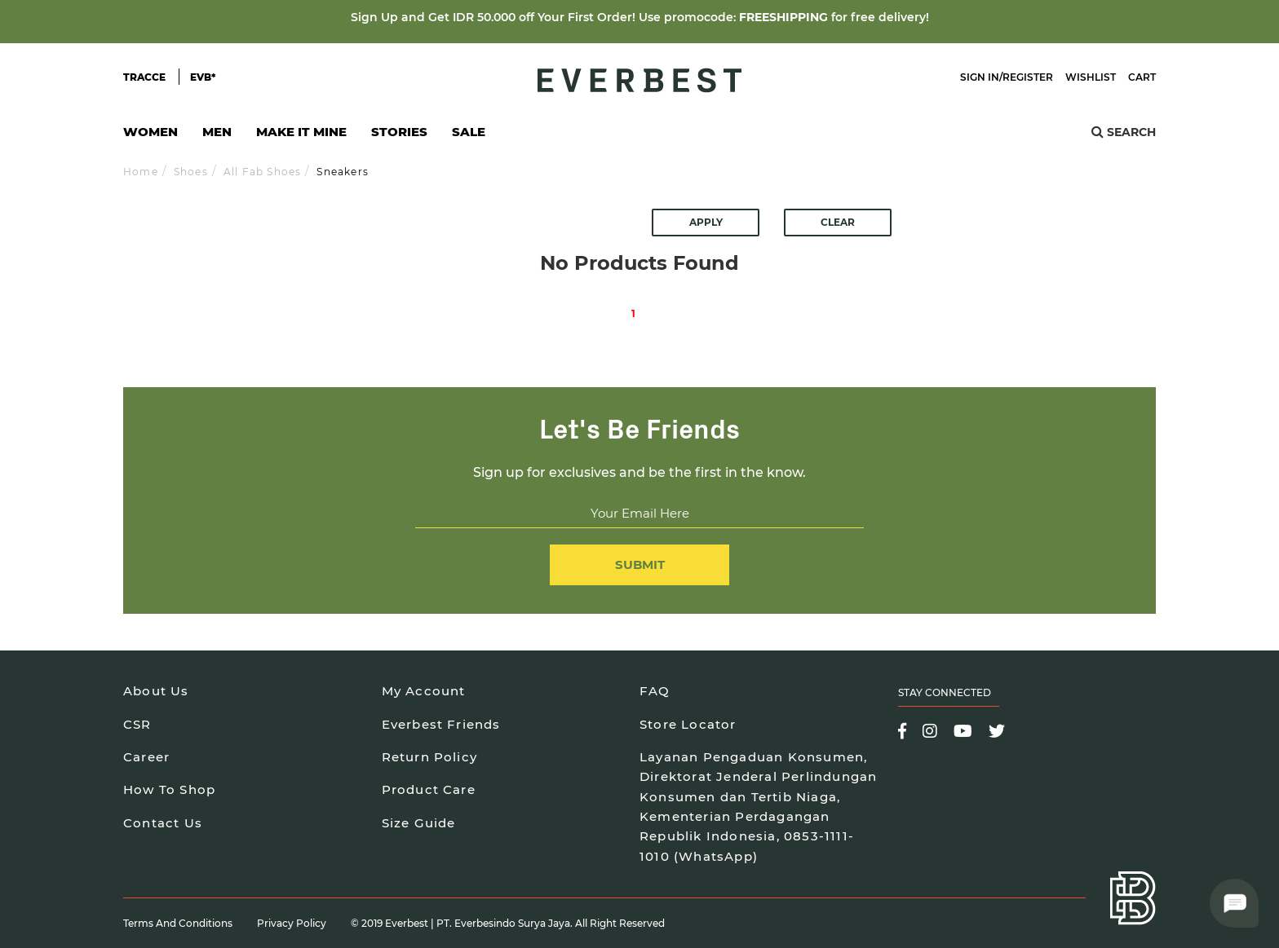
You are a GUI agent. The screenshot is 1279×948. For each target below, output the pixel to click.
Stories (399, 131)
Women (150, 136)
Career (146, 757)
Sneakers (342, 171)
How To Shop (169, 789)
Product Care (429, 789)
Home (140, 171)
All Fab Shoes (262, 171)
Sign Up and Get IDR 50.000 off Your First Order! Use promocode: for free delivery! (640, 17)
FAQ (655, 691)
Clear (838, 222)
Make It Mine (301, 136)
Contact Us (162, 823)
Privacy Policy (291, 923)
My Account (424, 691)
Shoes (191, 171)
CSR (137, 724)
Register (1027, 77)
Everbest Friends (441, 724)
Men (217, 136)
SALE (468, 131)
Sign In (979, 77)
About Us (156, 691)
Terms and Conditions (177, 923)
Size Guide (419, 823)
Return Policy (430, 757)
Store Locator (688, 724)
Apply (706, 222)
